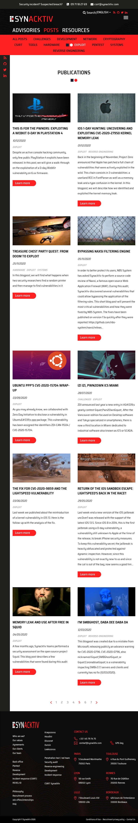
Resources (75, 30)
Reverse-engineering (69, 50)
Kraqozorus (50, 732)
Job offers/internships (23, 800)
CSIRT (18, 44)
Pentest (98, 44)
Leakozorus (50, 749)
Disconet (49, 741)
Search (89, 12)
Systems (116, 44)
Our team (17, 753)
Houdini (48, 736)
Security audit (51, 762)
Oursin (48, 745)
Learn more (22, 183)
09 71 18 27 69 (79, 4)
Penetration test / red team (57, 758)
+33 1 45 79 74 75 (87, 739)
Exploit (80, 44)
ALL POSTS (20, 39)
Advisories (26, 30)
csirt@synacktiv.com (106, 4)
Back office (18, 762)
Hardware (52, 44)
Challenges (42, 39)
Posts (51, 30)
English (102, 12)
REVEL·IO (17, 783)
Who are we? (19, 736)
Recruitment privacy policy (114, 819)
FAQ (14, 804)
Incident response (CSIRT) (25, 779)
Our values (18, 740)
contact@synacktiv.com (90, 743)
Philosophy (18, 791)
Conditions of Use (93, 819)
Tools (33, 44)
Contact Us (131, 819)
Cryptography (114, 39)
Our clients (18, 749)
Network (90, 39)
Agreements (18, 745)
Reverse (16, 770)
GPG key (119, 743)
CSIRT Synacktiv (52, 783)
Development (67, 39)
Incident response (53, 775)
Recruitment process (22, 796)
